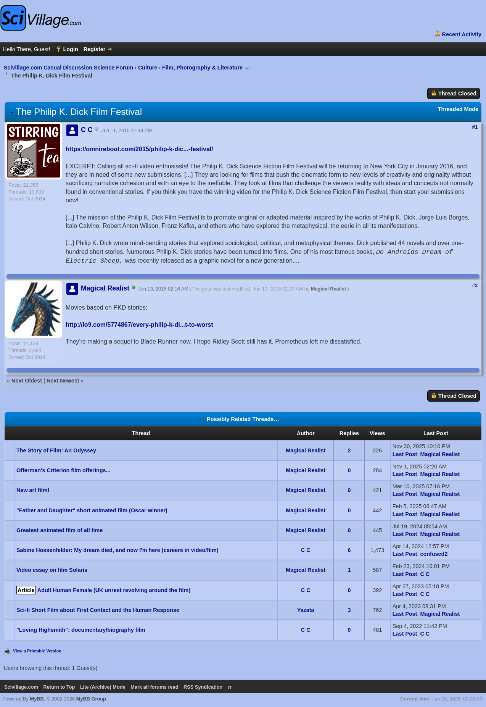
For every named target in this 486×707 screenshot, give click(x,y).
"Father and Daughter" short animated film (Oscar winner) (91, 510)
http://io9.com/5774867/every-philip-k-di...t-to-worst (139, 324)
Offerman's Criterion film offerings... (63, 470)
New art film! (32, 490)
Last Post (405, 454)
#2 (475, 285)
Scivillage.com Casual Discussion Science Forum (68, 68)
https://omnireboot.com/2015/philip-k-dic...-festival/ (139, 149)
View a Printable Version (37, 651)
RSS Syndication (202, 687)
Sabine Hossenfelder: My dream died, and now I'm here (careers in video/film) (117, 550)
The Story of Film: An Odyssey (56, 450)
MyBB (37, 699)
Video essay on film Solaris (51, 570)
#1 (475, 127)
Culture (147, 68)
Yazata (305, 610)
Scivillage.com (21, 687)
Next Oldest (26, 381)
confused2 (433, 554)
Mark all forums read (154, 687)
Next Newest (63, 381)
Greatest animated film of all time (59, 530)
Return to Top (59, 687)
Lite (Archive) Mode (103, 687)
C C (306, 550)
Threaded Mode (458, 109)
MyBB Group (91, 699)
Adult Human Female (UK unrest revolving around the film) (113, 590)
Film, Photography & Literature (203, 68)
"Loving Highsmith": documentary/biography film (80, 630)
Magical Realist (328, 289)
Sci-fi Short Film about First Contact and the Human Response (97, 610)
